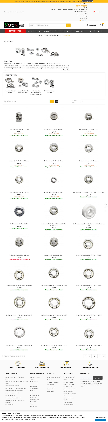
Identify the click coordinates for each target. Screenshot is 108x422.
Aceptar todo (100, 420)
